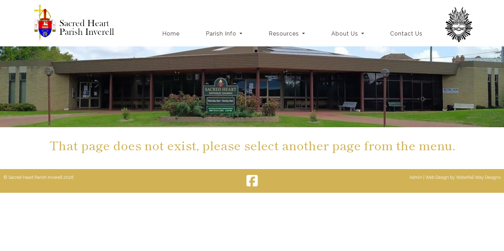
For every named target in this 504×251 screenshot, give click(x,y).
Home (171, 33)
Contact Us (406, 33)
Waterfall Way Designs (478, 177)
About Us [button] (345, 33)
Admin (415, 177)
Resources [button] (285, 33)
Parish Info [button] (222, 33)
